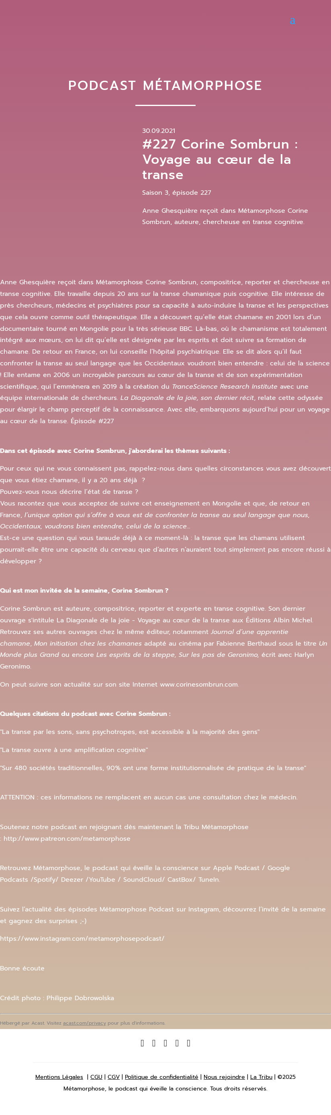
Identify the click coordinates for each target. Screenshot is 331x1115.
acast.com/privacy (84, 1023)
